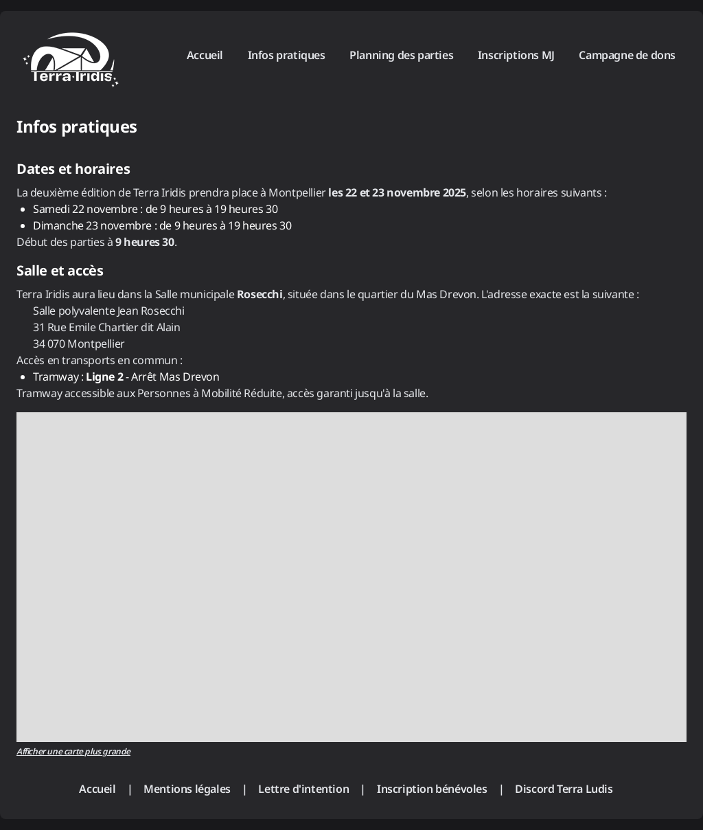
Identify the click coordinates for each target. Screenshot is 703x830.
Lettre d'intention (303, 788)
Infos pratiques (286, 55)
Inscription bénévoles (432, 788)
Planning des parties (401, 55)
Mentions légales (187, 788)
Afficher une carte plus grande (73, 751)
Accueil (205, 55)
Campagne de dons (627, 55)
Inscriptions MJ (516, 55)
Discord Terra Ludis (563, 788)
